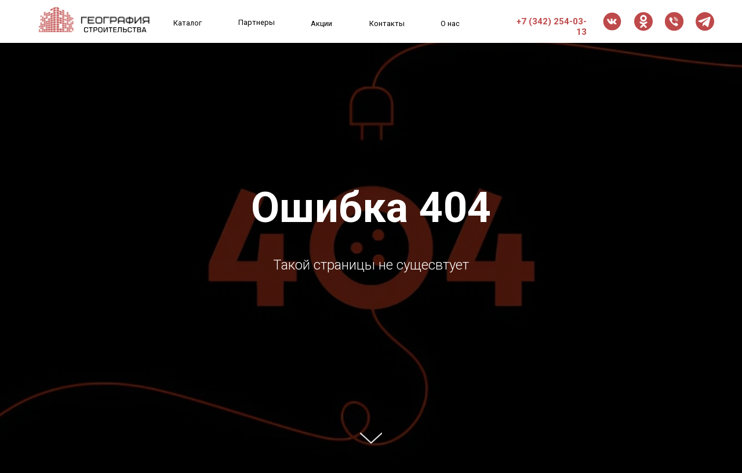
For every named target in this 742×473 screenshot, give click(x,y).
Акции (321, 23)
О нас (450, 23)
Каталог (187, 23)
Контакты (387, 23)
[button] (674, 21)
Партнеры (256, 22)
